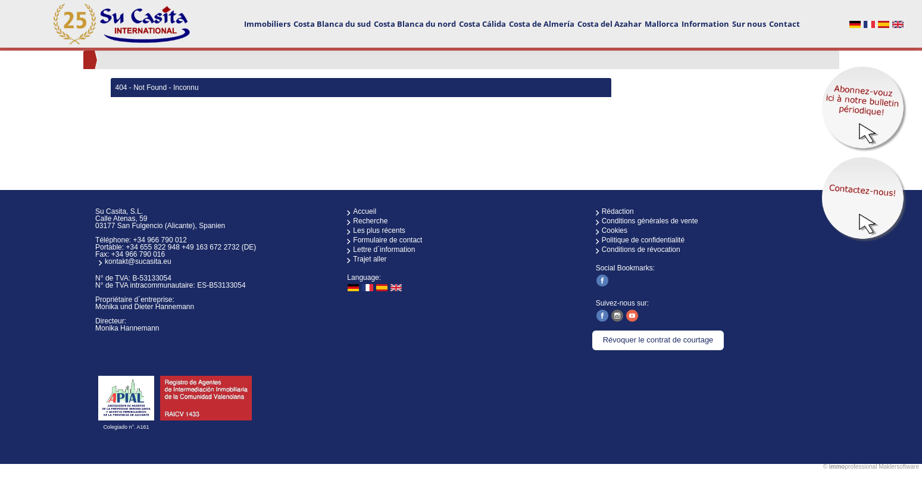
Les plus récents (379, 230)
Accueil (364, 211)
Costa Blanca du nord (415, 23)
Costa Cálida (482, 23)
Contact (784, 23)
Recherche (370, 221)
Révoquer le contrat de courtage (658, 339)
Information (705, 23)
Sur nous (749, 23)
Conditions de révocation (641, 249)
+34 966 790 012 (159, 240)
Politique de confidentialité (643, 240)
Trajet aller (369, 259)
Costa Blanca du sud (332, 23)
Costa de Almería (541, 23)
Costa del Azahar (609, 23)
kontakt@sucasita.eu (138, 261)
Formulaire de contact (387, 240)
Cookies (614, 230)
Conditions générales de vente (650, 221)
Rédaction (618, 211)
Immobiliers (267, 23)
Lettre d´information (384, 249)
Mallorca (662, 23)
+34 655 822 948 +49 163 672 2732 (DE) (191, 247)
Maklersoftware (899, 466)
